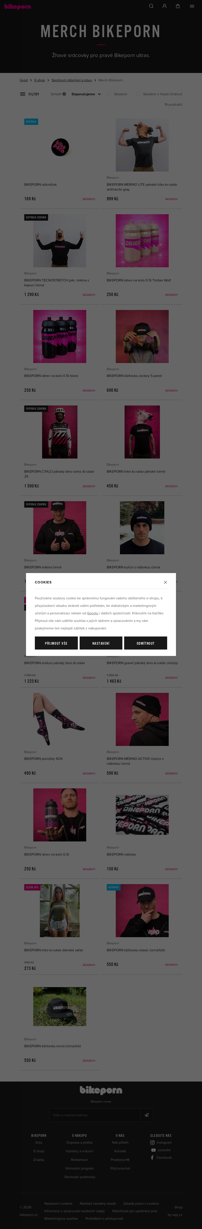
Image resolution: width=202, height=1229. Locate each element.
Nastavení (101, 643)
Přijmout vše (56, 643)
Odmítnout (146, 643)
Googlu (92, 613)
